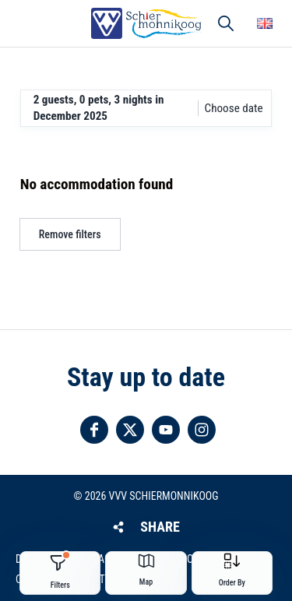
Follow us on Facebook (94, 430)
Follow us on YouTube (166, 430)
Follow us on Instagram (202, 430)
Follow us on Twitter (130, 430)
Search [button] (225, 23)
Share (159, 526)
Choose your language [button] (264, 23)
